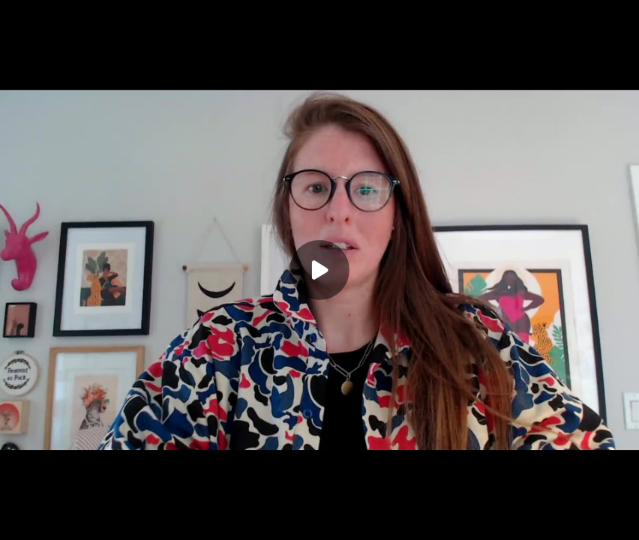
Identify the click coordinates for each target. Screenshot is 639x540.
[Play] (320, 270)
